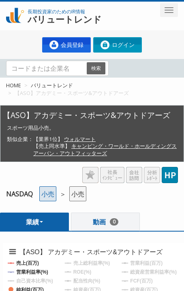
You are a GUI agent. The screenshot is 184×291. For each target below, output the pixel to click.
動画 (105, 221)
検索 (96, 68)
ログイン (118, 44)
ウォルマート (80, 139)
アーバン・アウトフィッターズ (70, 153)
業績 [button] (34, 221)
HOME (13, 85)
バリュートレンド (52, 85)
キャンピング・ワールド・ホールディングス (124, 146)
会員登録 (66, 44)
